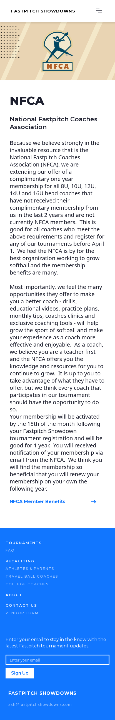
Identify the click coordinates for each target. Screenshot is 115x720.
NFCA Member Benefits (37, 501)
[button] (99, 11)
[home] (49, 11)
